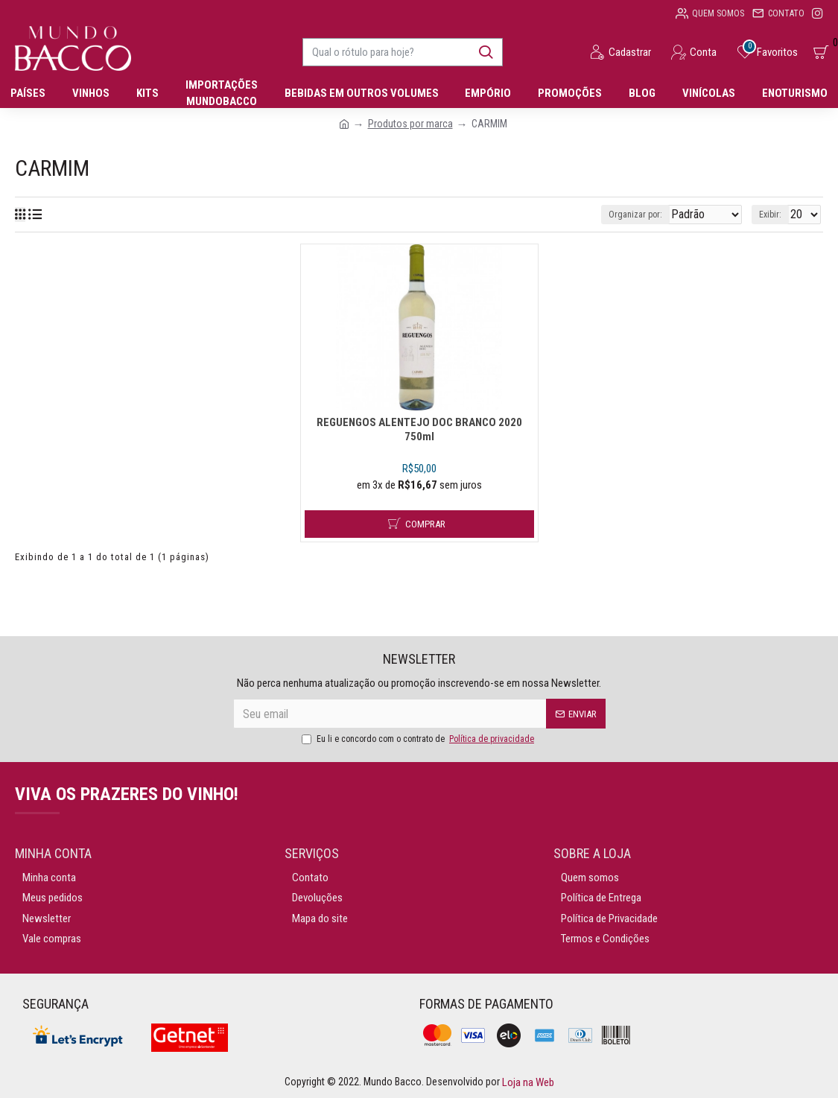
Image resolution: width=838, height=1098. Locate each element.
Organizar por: (616, 214)
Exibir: (775, 214)
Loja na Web (527, 1082)
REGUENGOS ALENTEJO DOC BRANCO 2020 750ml (419, 487)
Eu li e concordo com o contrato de (419, 739)
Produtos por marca (410, 124)
